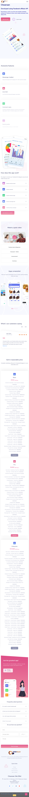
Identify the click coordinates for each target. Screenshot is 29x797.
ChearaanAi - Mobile (14, 251)
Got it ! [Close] (14, 795)
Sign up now (5, 19)
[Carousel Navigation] (23, 327)
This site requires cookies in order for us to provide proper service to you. (14, 793)
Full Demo (14, 261)
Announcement (14, 256)
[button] (13, 308)
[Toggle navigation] (27, 1)
